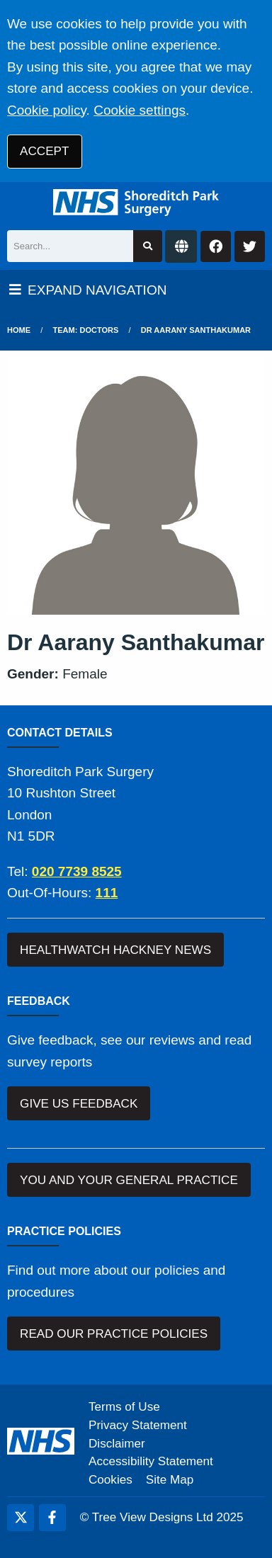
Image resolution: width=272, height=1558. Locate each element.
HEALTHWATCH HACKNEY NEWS (115, 950)
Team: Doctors (86, 330)
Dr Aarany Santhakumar (196, 330)
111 (107, 892)
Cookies (110, 1479)
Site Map (169, 1479)
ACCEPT (44, 151)
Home (18, 330)
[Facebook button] (215, 247)
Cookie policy (46, 110)
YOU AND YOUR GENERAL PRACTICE (129, 1180)
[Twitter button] (249, 247)
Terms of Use (124, 1407)
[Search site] (147, 246)
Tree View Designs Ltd (152, 1517)
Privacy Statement (138, 1425)
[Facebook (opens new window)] (52, 1517)
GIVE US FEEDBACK (78, 1103)
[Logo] (136, 202)
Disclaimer (117, 1443)
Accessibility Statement (151, 1461)
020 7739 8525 (77, 871)
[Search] (70, 246)
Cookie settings (140, 110)
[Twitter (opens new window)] (20, 1517)
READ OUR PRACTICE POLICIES (114, 1334)
